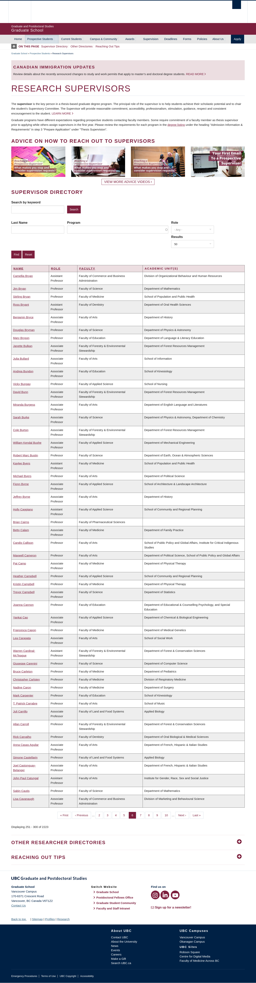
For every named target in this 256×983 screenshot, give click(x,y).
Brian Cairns (21, 522)
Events (115, 950)
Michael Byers (22, 476)
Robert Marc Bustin (25, 455)
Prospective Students (40, 39)
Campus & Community (103, 39)
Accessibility (87, 976)
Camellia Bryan (23, 276)
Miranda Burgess (24, 404)
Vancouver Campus (192, 937)
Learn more (61, 113)
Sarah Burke (21, 417)
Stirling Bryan (21, 296)
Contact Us (18, 905)
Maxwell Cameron (24, 555)
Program (73, 222)
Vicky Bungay (22, 384)
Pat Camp (19, 563)
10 (168, 815)
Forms (187, 39)
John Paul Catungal (26, 778)
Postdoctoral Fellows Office (114, 897)
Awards (129, 39)
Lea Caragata (22, 638)
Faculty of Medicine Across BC (199, 960)
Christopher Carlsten (26, 679)
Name (18, 268)
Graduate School (19, 53)
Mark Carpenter (23, 695)
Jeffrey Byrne (21, 496)
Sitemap (37, 919)
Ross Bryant (21, 304)
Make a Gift (118, 958)
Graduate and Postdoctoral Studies (128, 879)
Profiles (50, 919)
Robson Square (190, 952)
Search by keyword (25, 202)
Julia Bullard (21, 358)
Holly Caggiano (23, 509)
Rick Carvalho (22, 736)
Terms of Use (48, 976)
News (114, 946)
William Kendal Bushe (27, 442)
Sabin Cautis (21, 790)
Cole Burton (20, 430)
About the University (124, 941)
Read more (195, 74)
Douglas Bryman (24, 330)
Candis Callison (23, 542)
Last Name (19, 222)
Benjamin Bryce (23, 317)
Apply (237, 39)
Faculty (87, 268)
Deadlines (170, 39)
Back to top (20, 919)
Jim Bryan (19, 288)
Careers (116, 954)
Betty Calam (21, 530)
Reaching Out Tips (107, 46)
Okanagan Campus (192, 941)
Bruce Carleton (22, 671)
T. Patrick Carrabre (25, 703)
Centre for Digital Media (195, 956)
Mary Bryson (21, 338)
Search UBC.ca (121, 963)
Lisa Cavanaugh (23, 798)
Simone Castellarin (25, 757)
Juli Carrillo (20, 711)
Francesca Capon (24, 630)
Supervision (150, 39)
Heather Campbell (25, 576)
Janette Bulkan (22, 346)
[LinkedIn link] (164, 895)
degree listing (176, 124)
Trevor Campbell (23, 592)
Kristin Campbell (23, 584)
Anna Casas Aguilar (26, 744)
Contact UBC (119, 937)
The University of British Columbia (19, 12)
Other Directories (82, 46)
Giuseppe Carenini (25, 663)
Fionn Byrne (21, 484)
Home (18, 39)
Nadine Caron (22, 687)
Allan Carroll (21, 724)
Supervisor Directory (54, 46)
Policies (202, 39)
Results (177, 237)
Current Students (71, 39)
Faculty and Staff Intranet (113, 908)
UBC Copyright (68, 976)
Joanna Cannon (23, 604)
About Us (218, 39)
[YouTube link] (175, 895)
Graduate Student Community (116, 903)
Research (63, 919)
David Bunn (20, 392)
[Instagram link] (155, 895)
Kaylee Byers (21, 463)
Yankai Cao (20, 617)
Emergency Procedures (24, 976)
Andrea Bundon (23, 371)
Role (174, 222)
